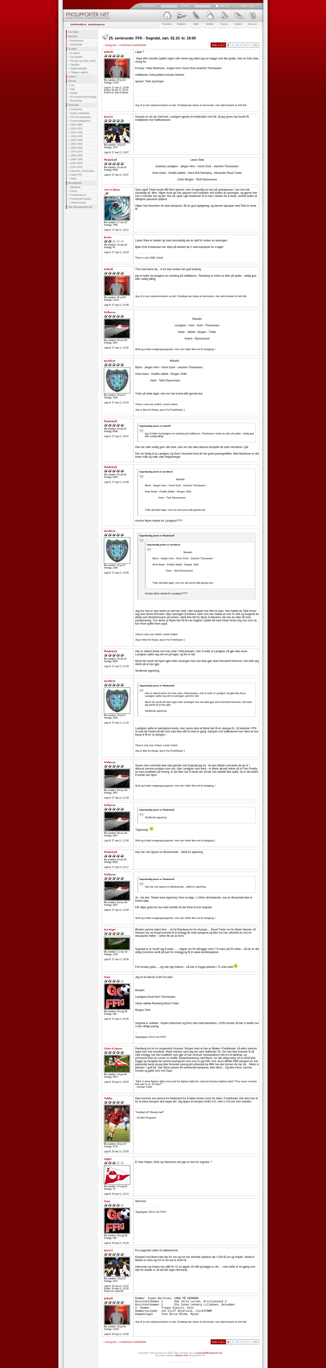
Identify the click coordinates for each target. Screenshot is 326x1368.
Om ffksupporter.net (80, 207)
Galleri (72, 76)
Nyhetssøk (76, 44)
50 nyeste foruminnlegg (83, 96)
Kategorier (111, 45)
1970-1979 (76, 151)
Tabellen (75, 64)
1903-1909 (76, 124)
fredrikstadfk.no (78, 24)
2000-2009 (76, 163)
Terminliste (76, 57)
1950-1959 (76, 144)
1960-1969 (76, 147)
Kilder (73, 178)
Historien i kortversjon (82, 170)
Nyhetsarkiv (76, 40)
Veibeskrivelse (78, 202)
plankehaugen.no (96, 24)
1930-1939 (76, 136)
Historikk (73, 105)
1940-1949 (76, 140)
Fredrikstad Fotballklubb (132, 45)
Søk (72, 89)
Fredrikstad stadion (81, 198)
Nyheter (73, 36)
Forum (72, 81)
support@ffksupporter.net (209, 1353)
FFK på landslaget (80, 117)
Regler (74, 93)
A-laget (72, 48)
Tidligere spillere (79, 72)
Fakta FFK (76, 174)
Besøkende (75, 183)
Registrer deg (247, 6)
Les (72, 85)
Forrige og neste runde (83, 60)
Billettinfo (75, 187)
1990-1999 (76, 159)
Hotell (73, 191)
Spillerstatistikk (78, 68)
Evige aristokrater (80, 113)
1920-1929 (76, 132)
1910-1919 (76, 128)
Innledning (76, 109)
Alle (256, 45)
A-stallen (75, 53)
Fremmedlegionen (80, 120)
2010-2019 (76, 167)
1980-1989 (76, 155)
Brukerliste (76, 100)
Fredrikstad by (78, 195)
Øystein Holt (181, 1355)
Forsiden (73, 32)
